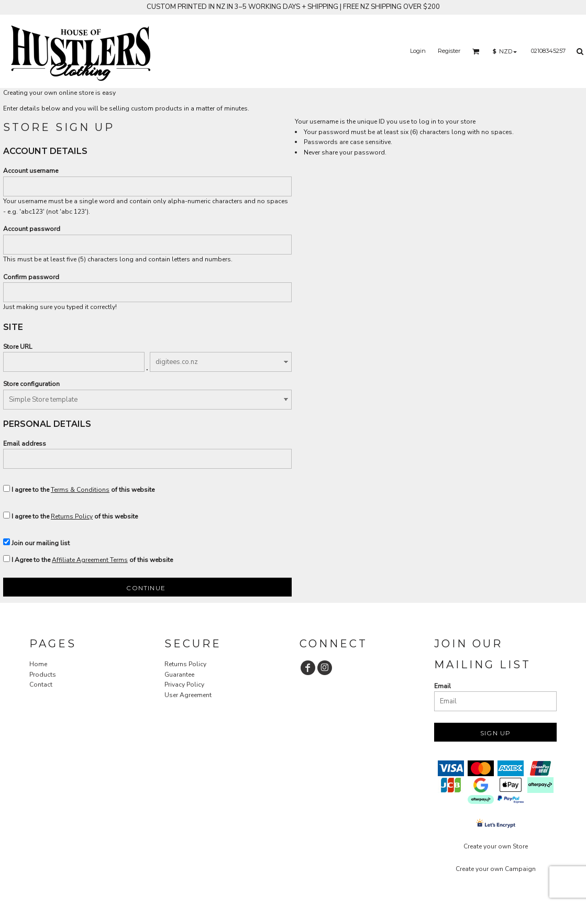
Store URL (17, 347)
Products (42, 674)
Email (442, 686)
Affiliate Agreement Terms (90, 560)
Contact (40, 684)
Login (418, 50)
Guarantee (179, 674)
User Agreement (188, 695)
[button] (476, 51)
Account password (31, 229)
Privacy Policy (184, 684)
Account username (30, 171)
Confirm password (31, 277)
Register (449, 50)
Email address (24, 443)
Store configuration (31, 384)
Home (38, 664)
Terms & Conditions (80, 489)
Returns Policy (72, 516)
